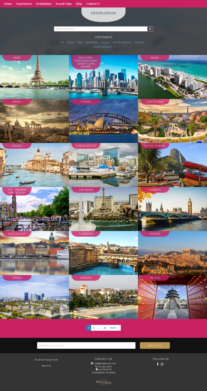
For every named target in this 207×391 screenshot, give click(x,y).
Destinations (43, 3)
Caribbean (91, 42)
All (62, 42)
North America (122, 42)
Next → (114, 327)
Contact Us (93, 3)
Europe (105, 42)
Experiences (24, 3)
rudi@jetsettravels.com (105, 363)
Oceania (139, 42)
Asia (79, 42)
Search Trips (64, 3)
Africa (70, 42)
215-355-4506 (105, 366)
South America (102, 46)
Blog (79, 3)
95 (105, 327)
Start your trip (154, 345)
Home (8, 3)
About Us (46, 365)
